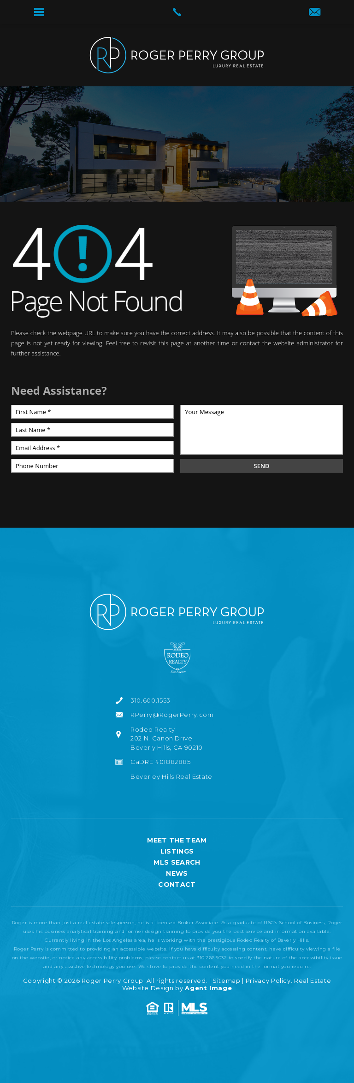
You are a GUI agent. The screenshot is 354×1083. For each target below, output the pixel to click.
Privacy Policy (268, 980)
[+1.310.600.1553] (177, 700)
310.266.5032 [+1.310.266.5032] (212, 958)
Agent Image (208, 988)
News (177, 873)
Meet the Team (177, 840)
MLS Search (177, 862)
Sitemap (226, 980)
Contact (176, 884)
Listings (177, 851)
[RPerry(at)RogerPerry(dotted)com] (314, 13)
